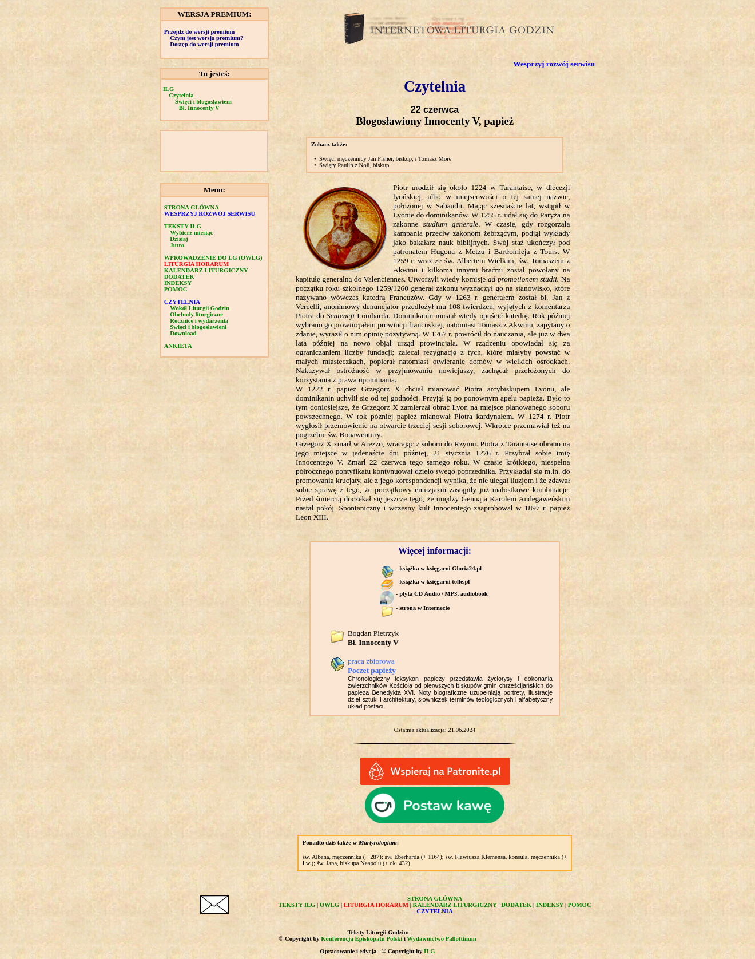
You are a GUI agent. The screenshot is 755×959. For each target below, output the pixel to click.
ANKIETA (178, 346)
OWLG (329, 905)
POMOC (176, 289)
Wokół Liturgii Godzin (199, 308)
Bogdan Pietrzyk (373, 638)
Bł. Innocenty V (199, 108)
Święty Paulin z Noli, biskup (354, 165)
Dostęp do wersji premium (204, 44)
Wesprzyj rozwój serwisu (554, 64)
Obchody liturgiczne (196, 314)
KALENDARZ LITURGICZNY (206, 270)
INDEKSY (178, 283)
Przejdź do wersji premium (199, 32)
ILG (168, 89)
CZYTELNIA (182, 302)
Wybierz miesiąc (191, 232)
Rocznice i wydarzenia (199, 321)
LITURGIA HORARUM (196, 264)
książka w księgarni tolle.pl (434, 581)
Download (183, 333)
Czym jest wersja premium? (206, 38)
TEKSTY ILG (182, 226)
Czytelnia (181, 95)
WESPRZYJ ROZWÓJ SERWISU (210, 214)
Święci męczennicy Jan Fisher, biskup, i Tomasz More (385, 159)
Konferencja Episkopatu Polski (361, 939)
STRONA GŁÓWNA (191, 207)
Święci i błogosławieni (203, 101)
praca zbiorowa (372, 666)
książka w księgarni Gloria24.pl (440, 568)
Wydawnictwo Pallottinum (441, 939)
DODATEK (179, 277)
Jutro (177, 245)
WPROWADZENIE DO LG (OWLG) (213, 258)
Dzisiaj (179, 239)
